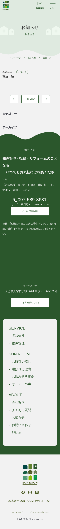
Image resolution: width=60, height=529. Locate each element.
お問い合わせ (21, 425)
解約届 (16, 432)
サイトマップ (17, 512)
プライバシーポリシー (39, 512)
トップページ (15, 58)
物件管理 (18, 343)
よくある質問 (21, 410)
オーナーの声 (21, 384)
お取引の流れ (21, 361)
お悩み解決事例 (23, 376)
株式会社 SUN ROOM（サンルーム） (5, 5)
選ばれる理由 (21, 369)
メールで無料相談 (30, 211)
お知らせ (32, 58)
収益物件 (18, 336)
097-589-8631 (30, 199)
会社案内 (18, 402)
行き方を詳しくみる (30, 302)
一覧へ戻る (30, 99)
